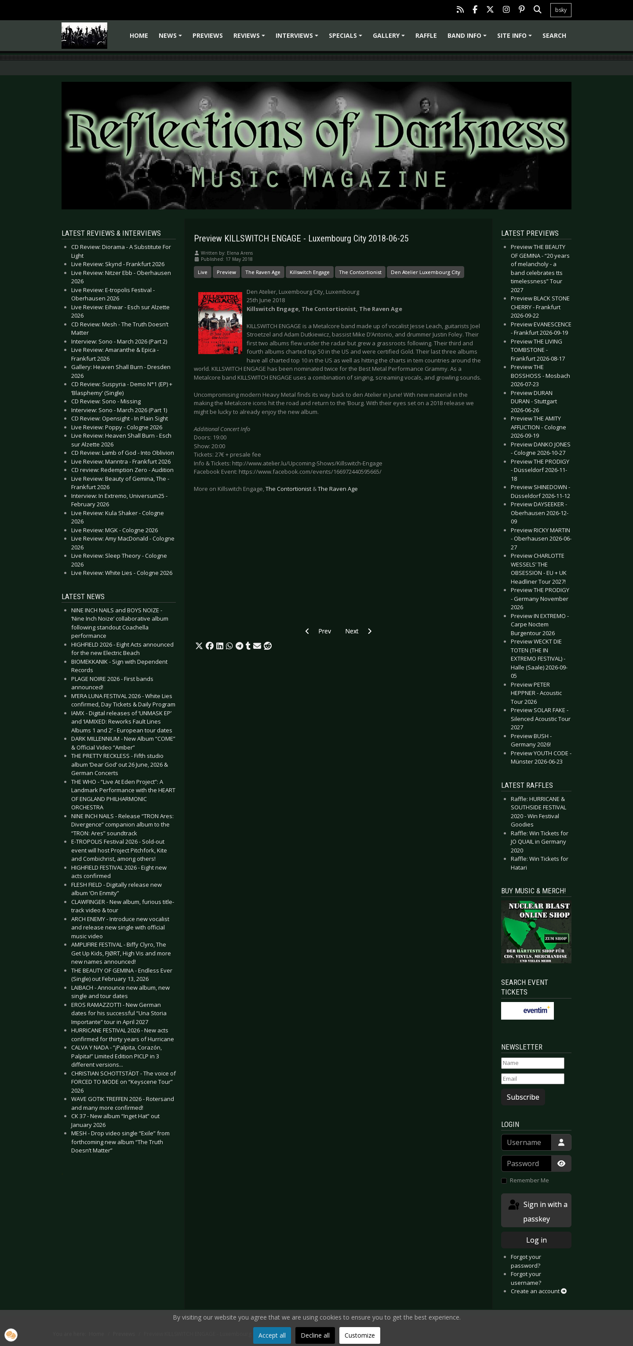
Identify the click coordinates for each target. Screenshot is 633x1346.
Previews (208, 35)
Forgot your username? (526, 1278)
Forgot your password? (526, 1261)
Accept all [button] (272, 1335)
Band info (468, 38)
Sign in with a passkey (537, 1211)
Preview (226, 272)
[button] (199, 646)
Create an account (539, 1291)
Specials (347, 38)
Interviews (298, 38)
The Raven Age (262, 272)
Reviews (250, 38)
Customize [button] (360, 1335)
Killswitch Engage (310, 272)
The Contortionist (360, 272)
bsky (561, 10)
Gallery (390, 38)
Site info (516, 38)
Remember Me (529, 1180)
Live (202, 272)
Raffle (426, 35)
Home (139, 35)
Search (554, 35)
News (172, 38)
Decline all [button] (315, 1335)
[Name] (532, 1063)
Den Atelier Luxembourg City (425, 272)
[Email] (532, 1079)
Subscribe (523, 1097)
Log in (536, 1240)
